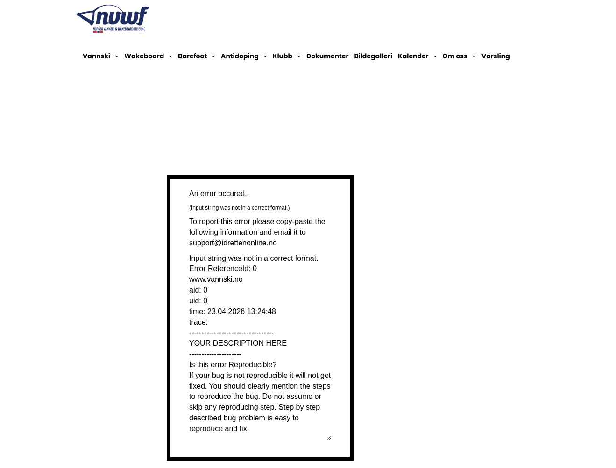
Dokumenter (327, 56)
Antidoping (244, 56)
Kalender (417, 56)
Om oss (459, 56)
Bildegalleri (373, 56)
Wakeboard (148, 56)
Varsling (495, 56)
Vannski (101, 56)
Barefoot (196, 56)
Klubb (287, 56)
